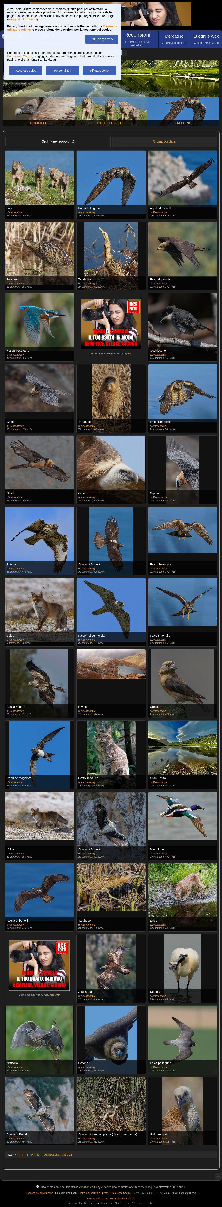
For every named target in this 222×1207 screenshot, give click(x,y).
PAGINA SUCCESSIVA (57, 1154)
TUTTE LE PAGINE (29, 1154)
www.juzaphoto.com (97, 1198)
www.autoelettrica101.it (122, 1198)
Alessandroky (16, 212)
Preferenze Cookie (19, 56)
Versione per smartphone (39, 1193)
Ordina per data (164, 141)
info (129, 353)
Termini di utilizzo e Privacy (94, 1193)
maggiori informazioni (22, 19)
